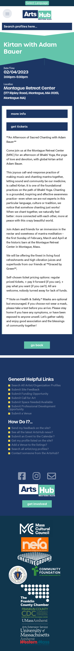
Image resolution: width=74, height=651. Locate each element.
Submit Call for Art (23, 397)
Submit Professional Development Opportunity (31, 408)
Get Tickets (19, 127)
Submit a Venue (21, 413)
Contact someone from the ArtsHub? (35, 453)
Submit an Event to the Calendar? (32, 436)
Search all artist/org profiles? (30, 448)
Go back (37, 345)
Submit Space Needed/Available (32, 402)
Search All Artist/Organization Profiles (36, 385)
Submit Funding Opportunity (29, 393)
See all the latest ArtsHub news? (32, 432)
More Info (18, 114)
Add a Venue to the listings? (29, 444)
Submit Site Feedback (25, 389)
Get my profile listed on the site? (32, 440)
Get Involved (37, 504)
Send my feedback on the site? (30, 427)
